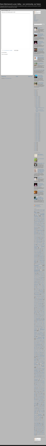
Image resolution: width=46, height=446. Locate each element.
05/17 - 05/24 (37, 122)
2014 (35, 148)
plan (40, 361)
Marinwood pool (39, 336)
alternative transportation (40, 219)
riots (41, 383)
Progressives (35, 372)
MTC (41, 348)
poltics (37, 367)
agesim (38, 217)
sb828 (35, 394)
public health (38, 375)
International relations (36, 300)
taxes (40, 418)
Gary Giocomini (35, 280)
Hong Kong (40, 292)
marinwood (35, 328)
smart (40, 402)
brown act (39, 231)
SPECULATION (40, 407)
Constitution (41, 247)
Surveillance (40, 414)
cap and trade (42, 235)
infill (34, 299)
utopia (39, 429)
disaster (39, 259)
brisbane (35, 231)
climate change (38, 242)
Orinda (36, 357)
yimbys (38, 434)
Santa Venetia (37, 390)
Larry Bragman (40, 312)
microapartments (38, 344)
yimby (35, 434)
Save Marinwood (37, 205)
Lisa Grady (39, 315)
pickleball (38, 361)
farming (40, 274)
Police (35, 365)
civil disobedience (37, 240)
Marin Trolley (37, 327)
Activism (43, 213)
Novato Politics (39, 354)
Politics (42, 366)
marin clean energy (39, 321)
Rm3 (38, 384)
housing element (36, 294)
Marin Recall (39, 326)
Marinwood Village (41, 337)
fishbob (35, 276)
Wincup (42, 433)
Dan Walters (35, 253)
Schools (35, 395)
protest (41, 374)
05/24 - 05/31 (37, 121)
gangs (37, 279)
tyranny (35, 426)
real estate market (40, 378)
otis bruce (39, 357)
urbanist (36, 429)
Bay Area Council (36, 224)
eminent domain (36, 268)
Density (41, 257)
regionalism (36, 380)
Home (17, 76)
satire (43, 390)
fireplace (37, 275)
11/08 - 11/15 (37, 98)
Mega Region (35, 343)
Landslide (35, 311)
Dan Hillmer (42, 252)
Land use (39, 310)
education (35, 267)
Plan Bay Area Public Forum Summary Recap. (41, 191)
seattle (40, 396)
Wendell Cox (38, 431)
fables (36, 273)
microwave (36, 345)
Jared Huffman (40, 302)
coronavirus (35, 248)
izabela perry (36, 301)
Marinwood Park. (36, 335)
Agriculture (41, 217)
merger (41, 343)
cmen (42, 242)
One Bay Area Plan (41, 356)
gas (42, 280)
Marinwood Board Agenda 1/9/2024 (38, 55)
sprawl (37, 408)
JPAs (36, 305)
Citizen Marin (38, 239)
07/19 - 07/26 (37, 117)
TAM (40, 417)
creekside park (42, 249)
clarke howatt (39, 241)
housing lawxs (42, 294)
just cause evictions (36, 306)
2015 (35, 147)
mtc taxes (42, 349)
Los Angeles (42, 317)
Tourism (43, 422)
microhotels (43, 344)
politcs (39, 365)
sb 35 (36, 391)
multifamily (40, 351)
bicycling (39, 225)
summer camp (39, 413)
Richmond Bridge (37, 383)
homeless (41, 291)
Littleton (42, 315)
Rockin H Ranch (42, 385)
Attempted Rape (41, 222)
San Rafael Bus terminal (38, 389)
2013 (35, 149)
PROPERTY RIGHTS (38, 373)
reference (42, 379)
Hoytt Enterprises (39, 296)
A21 (43, 210)
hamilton (42, 287)
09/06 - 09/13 (37, 106)
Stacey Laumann (42, 409)
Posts (36, 11)
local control (38, 316)
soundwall (36, 407)
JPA (34, 305)
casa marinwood (42, 237)
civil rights (41, 240)
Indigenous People (41, 298)
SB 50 (42, 391)
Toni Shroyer (40, 422)
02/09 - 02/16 (37, 137)
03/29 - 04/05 (37, 129)
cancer (39, 235)
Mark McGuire (42, 340)
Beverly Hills (35, 225)
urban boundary (37, 427)
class (43, 241)
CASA (37, 237)
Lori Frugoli (38, 317)
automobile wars (36, 223)
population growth (41, 368)
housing (43, 292)
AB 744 (36, 211)
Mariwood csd (42, 339)
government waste (39, 285)
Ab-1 (38, 211)
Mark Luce (39, 340)
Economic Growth (40, 264)
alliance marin (39, 218)
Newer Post (4, 76)
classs (34, 242)
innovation (37, 299)
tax (37, 418)
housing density (42, 293)
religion (40, 380)
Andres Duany (40, 220)
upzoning (43, 426)
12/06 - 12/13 (37, 96)
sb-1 (37, 392)
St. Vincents (38, 409)
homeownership (36, 292)
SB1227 (42, 392)
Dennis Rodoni (35, 257)
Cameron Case (35, 235)
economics (36, 265)
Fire (34, 275)
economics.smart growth (37, 266)
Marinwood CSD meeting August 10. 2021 (41, 163)
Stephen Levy (40, 410)
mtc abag (39, 349)
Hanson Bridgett (36, 288)
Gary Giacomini (42, 279)
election (39, 267)
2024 (35, 90)
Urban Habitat (42, 427)
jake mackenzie (40, 301)
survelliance (35, 415)
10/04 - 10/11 (37, 104)
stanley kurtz (36, 410)
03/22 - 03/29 (37, 130)
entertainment (37, 270)
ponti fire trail (41, 367)
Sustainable (35, 417)
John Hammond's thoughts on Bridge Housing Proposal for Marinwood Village (40, 76)
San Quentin (42, 388)
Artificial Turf (36, 222)
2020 (35, 95)
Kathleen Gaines (39, 307)
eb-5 (35, 264)
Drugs (43, 263)
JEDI (43, 302)
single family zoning (40, 401)
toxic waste (37, 423)
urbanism (43, 428)
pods (40, 364)
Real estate (39, 377)
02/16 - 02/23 (37, 136)
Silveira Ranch (41, 400)
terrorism (37, 420)
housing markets (37, 295)
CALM (35, 234)
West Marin (38, 432)
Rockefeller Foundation (36, 385)
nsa (36, 355)
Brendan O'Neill (38, 229)
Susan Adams (40, 415)
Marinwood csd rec (40, 331)
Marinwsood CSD (38, 339)
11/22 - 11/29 (37, 97)
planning (35, 363)
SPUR (39, 408)
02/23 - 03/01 (37, 135)
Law (43, 312)
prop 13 (39, 372)
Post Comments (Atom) (8, 78)
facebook (40, 273)
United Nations (39, 426)
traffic (41, 423)
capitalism (35, 236)
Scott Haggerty (41, 395)
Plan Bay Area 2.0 (40, 362)
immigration (35, 298)
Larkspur (39, 311)
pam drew (43, 357)
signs (37, 400)
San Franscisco (39, 388)
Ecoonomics (42, 266)
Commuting (41, 245)
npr (43, 354)
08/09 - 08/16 (37, 115)
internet (40, 300)
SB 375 (39, 391)
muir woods (41, 350)
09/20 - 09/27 (37, 105)
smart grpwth (40, 403)
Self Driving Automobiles (41, 397)
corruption (40, 248)
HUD (43, 296)
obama (38, 355)
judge (38, 305)
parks (42, 358)
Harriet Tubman (40, 288)
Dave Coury (38, 254)
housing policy (41, 295)
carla (41, 236)
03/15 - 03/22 (37, 131)
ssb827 (42, 408)
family (38, 274)
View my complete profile (37, 206)
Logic (41, 316)
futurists (35, 279)
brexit (41, 229)
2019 (35, 142)
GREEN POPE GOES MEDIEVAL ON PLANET (41, 57)
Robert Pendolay (42, 384)
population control (36, 368)
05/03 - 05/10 (37, 124)
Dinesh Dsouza (35, 259)
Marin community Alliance (39, 322)
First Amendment (41, 275)
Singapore (35, 401)
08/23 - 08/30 (37, 114)
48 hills (35, 210)
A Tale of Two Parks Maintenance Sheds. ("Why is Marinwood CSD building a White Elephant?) (41, 35)
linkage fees (35, 315)
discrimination (42, 259)
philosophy (35, 361)
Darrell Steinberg (40, 253)
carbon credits (38, 236)
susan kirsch (36, 416)
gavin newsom (42, 281)
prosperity (43, 373)
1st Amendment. (41, 209)
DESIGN (43, 257)
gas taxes (37, 281)
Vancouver (42, 429)
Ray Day (36, 377)
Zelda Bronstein (42, 434)
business (42, 232)
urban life (35, 428)
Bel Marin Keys (42, 224)
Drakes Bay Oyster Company (38, 263)
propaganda (42, 372)
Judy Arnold (41, 305)
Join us (35, 17)
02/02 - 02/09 (37, 138)
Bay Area (42, 223)
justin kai (40, 306)
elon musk (42, 267)
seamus (38, 396)
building (39, 232)
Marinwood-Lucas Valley (40, 338)
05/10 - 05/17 (37, 123)
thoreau (43, 420)
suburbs (35, 413)
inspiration (41, 299)
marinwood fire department (38, 332)
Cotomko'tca (38, 249)
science (38, 395)
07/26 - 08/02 (37, 116)
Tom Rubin (39, 421)
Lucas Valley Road (36, 318)
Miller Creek (35, 347)
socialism (43, 405)
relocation (43, 380)
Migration (43, 345)
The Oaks (40, 420)
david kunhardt (36, 255)
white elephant (39, 433)
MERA (38, 343)
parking (39, 358)
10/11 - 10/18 (37, 103)
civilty (35, 241)
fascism (43, 274)
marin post (35, 326)
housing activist (37, 293)
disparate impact (36, 260)
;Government (36, 209)
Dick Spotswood (41, 258)
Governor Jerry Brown (39, 286)
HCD (43, 288)
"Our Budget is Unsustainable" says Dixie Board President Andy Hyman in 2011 (40, 198)
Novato (35, 354)
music (42, 351)
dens (38, 257)
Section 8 (43, 396)
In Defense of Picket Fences (39, 109)
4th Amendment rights (38, 210)
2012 (35, 150)
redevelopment (36, 379)
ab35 (43, 211)
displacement (41, 260)
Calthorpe (42, 234)
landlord (43, 310)
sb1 (39, 392)
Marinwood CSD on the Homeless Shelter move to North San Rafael (41, 49)
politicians (39, 366)
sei (35, 397)
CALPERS (39, 234)
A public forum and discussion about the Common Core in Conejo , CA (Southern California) (41, 42)
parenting (36, 358)
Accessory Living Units (38, 213)
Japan (37, 302)
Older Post (30, 76)
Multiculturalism (35, 351)
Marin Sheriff (43, 326)
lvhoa (40, 318)
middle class (39, 345)
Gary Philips (39, 280)
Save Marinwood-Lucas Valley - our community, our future (20, 4)
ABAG (35, 212)
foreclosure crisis (39, 276)
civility (43, 240)
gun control (39, 287)
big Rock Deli (42, 225)
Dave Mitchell (42, 254)
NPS (34, 355)
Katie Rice (43, 307)
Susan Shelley (41, 416)
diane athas (36, 258)
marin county (42, 323)
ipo (42, 300)
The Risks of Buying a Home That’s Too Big (40, 83)
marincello (42, 327)
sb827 (42, 393)
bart (39, 223)
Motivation (35, 348)
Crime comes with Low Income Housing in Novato (41, 64)
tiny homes (35, 421)
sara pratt (41, 390)
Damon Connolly (37, 252)
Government (36, 284)
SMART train (38, 404)
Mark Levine (35, 340)
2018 (35, 143)
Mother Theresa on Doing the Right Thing (40, 154)
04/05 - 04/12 (37, 128)
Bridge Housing (40, 230)
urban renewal (39, 428)
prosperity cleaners (36, 374)
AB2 (40, 211)
